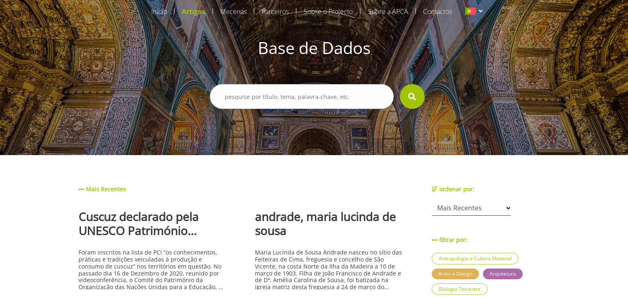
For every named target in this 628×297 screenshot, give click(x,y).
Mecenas (233, 11)
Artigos (193, 11)
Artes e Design (455, 273)
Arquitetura (503, 273)
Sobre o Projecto (328, 11)
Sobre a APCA (388, 11)
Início (159, 11)
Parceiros (275, 11)
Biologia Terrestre (460, 288)
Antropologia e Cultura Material (475, 258)
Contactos (437, 11)
